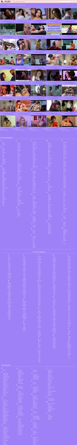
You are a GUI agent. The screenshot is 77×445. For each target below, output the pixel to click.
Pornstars (49, 181)
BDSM (65, 53)
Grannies (34, 157)
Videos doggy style (51, 368)
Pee (48, 173)
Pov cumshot (35, 393)
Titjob (64, 170)
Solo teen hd (35, 432)
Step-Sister (69, 241)
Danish (19, 159)
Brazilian (9, 280)
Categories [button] (17, 1)
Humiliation (39, 296)
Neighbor (49, 142)
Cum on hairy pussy (6, 407)
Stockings (64, 148)
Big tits (4, 22)
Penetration (50, 174)
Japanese (34, 195)
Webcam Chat (69, 315)
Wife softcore (50, 380)
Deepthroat (19, 163)
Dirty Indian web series (65, 50)
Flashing (34, 128)
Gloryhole (34, 153)
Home (14, 1)
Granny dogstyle (20, 383)
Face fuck (19, 361)
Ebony (18, 179)
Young (64, 213)
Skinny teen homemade (36, 420)
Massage (49, 113)
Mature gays (35, 367)
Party (49, 172)
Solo (64, 137)
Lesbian (34, 214)
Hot (33, 179)
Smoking (69, 249)
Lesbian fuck (35, 358)
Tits (63, 171)
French (34, 133)
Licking (39, 330)
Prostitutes (49, 185)
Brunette (9, 284)
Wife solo (49, 381)
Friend (39, 249)
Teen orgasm (50, 350)
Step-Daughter (20, 161)
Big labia (4, 380)
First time (34, 125)
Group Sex (34, 159)
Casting (19, 117)
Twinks (64, 181)
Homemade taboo (20, 396)
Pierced (49, 177)
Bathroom (3, 143)
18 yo (2, 68)
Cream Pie (19, 140)
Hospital (39, 292)
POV (49, 182)
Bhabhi (37, 22)
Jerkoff (39, 311)
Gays (33, 145)
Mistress (49, 125)
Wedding (64, 203)
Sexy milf (34, 408)
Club (24, 245)
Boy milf (4, 392)
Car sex (24, 229)
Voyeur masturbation (51, 370)
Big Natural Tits (21, 22)
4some (9, 229)
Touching (64, 175)
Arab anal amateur (6, 356)
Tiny (64, 169)
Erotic (24, 296)
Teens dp (49, 354)
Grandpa (34, 155)
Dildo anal (19, 345)
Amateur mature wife (6, 346)
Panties (49, 168)
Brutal (3, 171)
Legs (33, 213)
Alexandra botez (5, 343)
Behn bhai (4, 376)
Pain (48, 164)
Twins (64, 182)
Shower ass (35, 412)
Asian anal (4, 358)
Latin (33, 210)
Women (69, 323)
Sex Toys (69, 233)
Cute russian (5, 414)
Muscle (49, 136)
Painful (49, 165)
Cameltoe (19, 113)
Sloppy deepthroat (36, 423)
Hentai (34, 171)
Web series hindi (33, 81)
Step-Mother (50, 133)
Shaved (64, 120)
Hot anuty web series (19, 50)
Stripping (69, 265)
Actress (18, 22)
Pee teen (34, 392)
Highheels (39, 288)
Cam (18, 112)
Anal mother (5, 352)
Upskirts (64, 188)
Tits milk (49, 365)
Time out (49, 358)
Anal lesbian (5, 348)
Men (54, 233)
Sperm (64, 141)
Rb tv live (34, 401)
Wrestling (64, 210)
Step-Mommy (50, 128)
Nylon (49, 150)
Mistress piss (35, 372)
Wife (64, 207)
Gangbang (34, 142)
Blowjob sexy (5, 388)
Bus (9, 288)
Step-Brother (4, 168)
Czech (18, 153)
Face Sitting (34, 112)
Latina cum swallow (36, 357)
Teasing (64, 165)
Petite (49, 176)
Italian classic (35, 341)
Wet (69, 319)
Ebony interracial (20, 358)
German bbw (20, 375)
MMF (54, 241)
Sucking (64, 153)
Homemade (34, 176)
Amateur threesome (6, 347)
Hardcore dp (20, 392)
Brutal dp (4, 393)
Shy (63, 125)
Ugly (69, 300)
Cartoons (19, 116)
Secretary (64, 116)
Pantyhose (49, 169)
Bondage (9, 276)
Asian (2, 22)
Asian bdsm (5, 359)
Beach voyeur (5, 373)
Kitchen (34, 201)
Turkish (64, 179)
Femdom (39, 233)
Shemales (69, 237)
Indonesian (34, 188)
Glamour (34, 150)
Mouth (54, 249)
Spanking (64, 140)
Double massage (20, 353)
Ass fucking (4, 129)
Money (49, 129)
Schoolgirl (69, 229)
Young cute (49, 387)
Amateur (64, 99)
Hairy (39, 280)
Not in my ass (35, 382)
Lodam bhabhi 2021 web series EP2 (52, 81)
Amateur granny (5, 344)
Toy (63, 177)
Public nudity (35, 396)
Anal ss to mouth (5, 354)
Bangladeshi (9, 256)
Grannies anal (20, 382)
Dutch (18, 175)
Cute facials (5, 411)
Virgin (64, 194)
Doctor (19, 167)
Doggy (18, 169)
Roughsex (49, 202)
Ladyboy (39, 322)
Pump (49, 188)
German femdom (20, 378)
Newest (24, 1)
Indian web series (64, 35)
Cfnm (18, 121)
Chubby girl (5, 403)
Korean (39, 317)
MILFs (54, 237)
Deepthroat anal (20, 342)
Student (64, 152)
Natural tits (34, 381)
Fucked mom (20, 372)
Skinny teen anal (35, 419)
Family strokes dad (21, 364)
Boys (3, 164)
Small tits (64, 133)
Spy (63, 144)
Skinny (64, 128)
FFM (33, 121)
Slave (69, 245)
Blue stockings (5, 389)
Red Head (49, 195)
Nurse (49, 149)
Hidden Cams (35, 172)
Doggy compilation (21, 349)
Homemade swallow (21, 395)
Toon (64, 174)
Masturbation (50, 116)
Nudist (49, 146)
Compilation (24, 249)
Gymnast (34, 162)
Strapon (64, 149)
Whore (64, 206)
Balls (3, 140)
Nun (48, 147)
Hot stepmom (20, 400)
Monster (54, 245)
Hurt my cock (20, 403)
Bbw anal (4, 372)
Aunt (3, 134)
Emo (18, 180)
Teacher (64, 163)
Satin (64, 113)
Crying (24, 257)
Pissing (49, 178)
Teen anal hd (50, 342)
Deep (18, 162)
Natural (49, 141)
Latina (39, 326)
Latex (33, 209)
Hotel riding (19, 401)
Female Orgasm (35, 117)
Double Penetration (20, 173)
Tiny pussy (49, 362)
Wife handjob (50, 376)
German (34, 146)
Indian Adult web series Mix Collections (21, 96)
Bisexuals (37, 68)
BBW (66, 99)
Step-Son (69, 253)
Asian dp (4, 360)
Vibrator (69, 306)
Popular (21, 1)
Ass (9, 242)
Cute (18, 152)
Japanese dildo (35, 344)
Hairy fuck (19, 388)
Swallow (69, 269)
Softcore (64, 136)
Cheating (19, 124)
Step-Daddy (19, 157)
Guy (33, 161)
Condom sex (19, 136)
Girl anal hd (20, 379)
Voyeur (69, 310)
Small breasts (35, 424)
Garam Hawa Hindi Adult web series (52, 50)
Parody (49, 170)
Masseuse (54, 229)
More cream (35, 375)
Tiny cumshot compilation (52, 361)
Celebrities (52, 99)
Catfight (24, 233)
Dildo (18, 166)
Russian (49, 203)
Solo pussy (34, 431)
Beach (3, 147)
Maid (49, 112)
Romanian (54, 315)
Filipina (39, 237)
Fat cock (19, 365)
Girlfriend (34, 147)
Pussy (49, 189)
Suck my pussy (35, 439)
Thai (64, 167)
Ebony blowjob (20, 356)
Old (48, 155)
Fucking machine (35, 136)
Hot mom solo (20, 399)
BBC (35, 22)
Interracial (34, 190)
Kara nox (34, 352)
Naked (49, 139)
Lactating (34, 206)
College (19, 133)
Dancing (19, 158)
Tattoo (64, 162)
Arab (3, 125)
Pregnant (49, 184)
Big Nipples (20, 53)
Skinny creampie (35, 415)
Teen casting (50, 346)
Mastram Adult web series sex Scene (36, 96)
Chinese (19, 125)
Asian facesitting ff (6, 362)
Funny (34, 137)
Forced (34, 132)
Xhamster (13, 21)
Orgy (49, 159)
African (3, 118)
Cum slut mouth (5, 410)
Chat (24, 237)
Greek (34, 158)
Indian (34, 186)
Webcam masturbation (51, 373)
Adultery (2, 53)
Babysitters (4, 139)
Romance (49, 199)
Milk (48, 124)
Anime (9, 238)
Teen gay (49, 349)
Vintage (64, 193)
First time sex (20, 368)
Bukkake (3, 172)
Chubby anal (5, 402)
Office (54, 268)
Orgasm (54, 272)
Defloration (19, 165)
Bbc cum (4, 369)
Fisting (39, 241)
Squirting (69, 261)
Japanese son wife (36, 348)
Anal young (4, 355)
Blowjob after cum (5, 385)
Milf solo (34, 371)
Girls (33, 149)
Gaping (34, 143)
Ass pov (4, 363)
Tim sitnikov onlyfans (51, 357)
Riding (54, 311)
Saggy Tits (64, 112)
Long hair (34, 362)
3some (3, 113)
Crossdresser (20, 141)
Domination (19, 171)
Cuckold (19, 144)
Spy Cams (64, 145)
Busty (3, 175)
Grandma (34, 154)
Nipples (49, 143)
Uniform (64, 187)
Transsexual (65, 178)
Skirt (64, 129)
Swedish (64, 156)
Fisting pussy (20, 369)
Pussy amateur (35, 397)
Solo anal (34, 427)
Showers (64, 124)
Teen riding (49, 353)
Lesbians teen (35, 361)
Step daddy (34, 435)
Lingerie (34, 217)
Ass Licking (33, 22)
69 (63, 53)
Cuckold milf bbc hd (6, 406)
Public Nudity (50, 186)
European (19, 184)
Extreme (24, 300)
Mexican (49, 120)
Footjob (39, 245)
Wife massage (50, 377)
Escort (18, 183)
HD (53, 68)
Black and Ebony (9, 272)
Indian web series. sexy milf (4, 81)
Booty (3, 163)
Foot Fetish (34, 129)
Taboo (64, 161)
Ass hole (3, 130)
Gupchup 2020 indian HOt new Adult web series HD (69, 81)
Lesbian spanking (35, 359)
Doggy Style (19, 170)
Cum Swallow (69, 53)
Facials (34, 113)
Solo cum (34, 428)
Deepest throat (20, 341)
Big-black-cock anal (6, 381)
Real (54, 307)
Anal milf (4, 351)
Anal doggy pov (5, 350)
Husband (34, 183)
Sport (69, 257)
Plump (49, 180)
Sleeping (64, 132)
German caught (20, 377)
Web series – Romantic (50, 96)
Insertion (34, 189)
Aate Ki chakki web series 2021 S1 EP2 (36, 50)
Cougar (19, 137)
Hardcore (8, 99)
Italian (39, 306)
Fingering (68, 22)
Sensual (64, 117)
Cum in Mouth (24, 261)
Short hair (34, 411)
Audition (3, 133)
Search (73, 1)
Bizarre (3, 156)
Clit (18, 128)
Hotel (33, 180)
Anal (3, 121)
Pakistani (49, 166)
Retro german (35, 402)
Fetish (34, 120)
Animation (3, 122)
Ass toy (4, 366)
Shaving (64, 121)
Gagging (34, 141)
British (3, 167)
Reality (49, 194)
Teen (64, 166)
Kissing (34, 200)
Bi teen (4, 377)
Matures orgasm (35, 368)
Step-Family (39, 229)
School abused (35, 407)
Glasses (34, 151)
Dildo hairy (19, 346)
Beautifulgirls (4, 148)
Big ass (24, 22)
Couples (6, 22)
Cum (18, 145)
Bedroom (67, 68)
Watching (64, 199)
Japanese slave (35, 347)
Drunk (18, 174)
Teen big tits (50, 345)
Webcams (64, 202)
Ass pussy (4, 364)
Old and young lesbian (36, 387)
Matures (49, 117)
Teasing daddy (50, 341)
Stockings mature (35, 436)
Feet (33, 116)
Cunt (24, 265)
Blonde (3, 159)
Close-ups (19, 129)
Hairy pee (19, 391)
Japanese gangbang (36, 346)
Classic (24, 241)
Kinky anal (34, 353)
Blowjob (54, 22)
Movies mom (35, 376)
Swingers (64, 157)
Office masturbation (36, 386)
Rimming (49, 198)
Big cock (6, 53)
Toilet (64, 173)
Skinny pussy (35, 416)
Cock (18, 132)
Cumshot (19, 149)
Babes (5, 68)
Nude (49, 145)
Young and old (50, 386)
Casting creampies (6, 398)
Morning (49, 132)
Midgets (49, 121)
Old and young (50, 156)
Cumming (19, 148)
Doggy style (20, 350)
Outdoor (49, 160)
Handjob (34, 167)
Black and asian (5, 384)
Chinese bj (4, 399)
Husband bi (19, 404)
